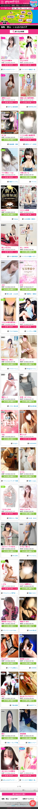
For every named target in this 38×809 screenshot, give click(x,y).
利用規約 (13, 805)
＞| (34, 790)
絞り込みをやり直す (19, 794)
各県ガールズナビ (28, 799)
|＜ (4, 790)
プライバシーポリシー (22, 805)
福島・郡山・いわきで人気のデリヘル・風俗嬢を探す (17, 3)
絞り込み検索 (19, 31)
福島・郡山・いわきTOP (9, 799)
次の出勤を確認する (10, 139)
